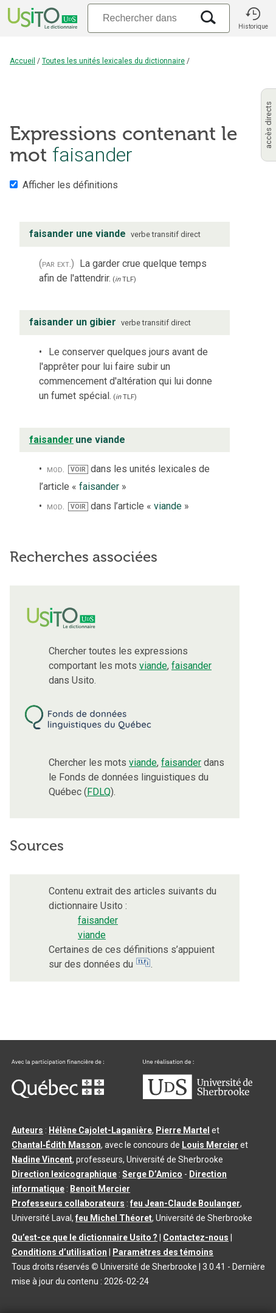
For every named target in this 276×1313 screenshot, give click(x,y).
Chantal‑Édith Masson (56, 1145)
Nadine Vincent (42, 1159)
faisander (191, 665)
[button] (253, 18)
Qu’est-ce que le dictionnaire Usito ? (84, 1237)
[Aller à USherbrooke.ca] (197, 1096)
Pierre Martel (183, 1130)
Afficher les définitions (70, 185)
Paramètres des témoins (162, 1252)
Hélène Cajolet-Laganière (100, 1130)
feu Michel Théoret (113, 1218)
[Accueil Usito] (41, 18)
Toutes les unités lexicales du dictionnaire (113, 61)
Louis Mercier (210, 1145)
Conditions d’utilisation (59, 1252)
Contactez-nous (196, 1237)
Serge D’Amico (152, 1174)
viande (153, 665)
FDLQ (99, 792)
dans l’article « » (128, 506)
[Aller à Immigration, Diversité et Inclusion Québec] (58, 1095)
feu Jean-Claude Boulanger (185, 1203)
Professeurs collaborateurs (68, 1203)
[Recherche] (139, 18)
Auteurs (27, 1130)
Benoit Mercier (100, 1189)
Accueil (22, 61)
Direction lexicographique (64, 1174)
